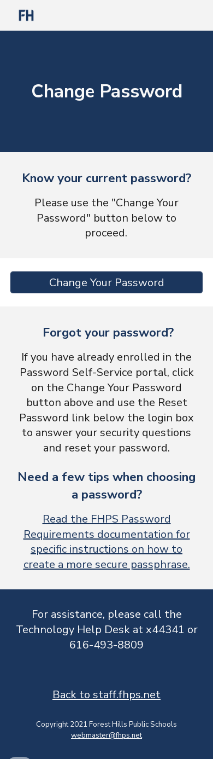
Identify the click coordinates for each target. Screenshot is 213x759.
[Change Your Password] (106, 282)
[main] (106, 91)
